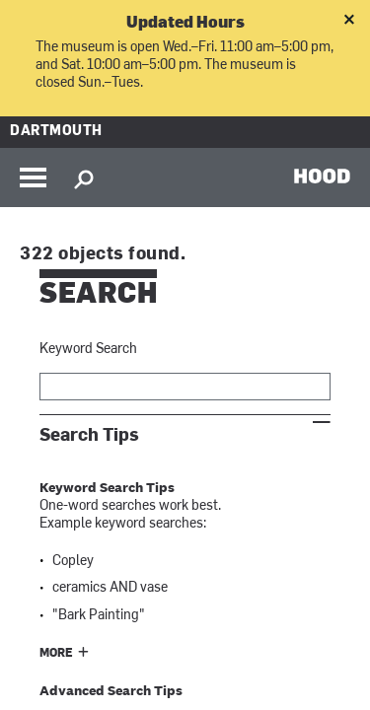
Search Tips (89, 435)
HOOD (322, 175)
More (56, 654)
